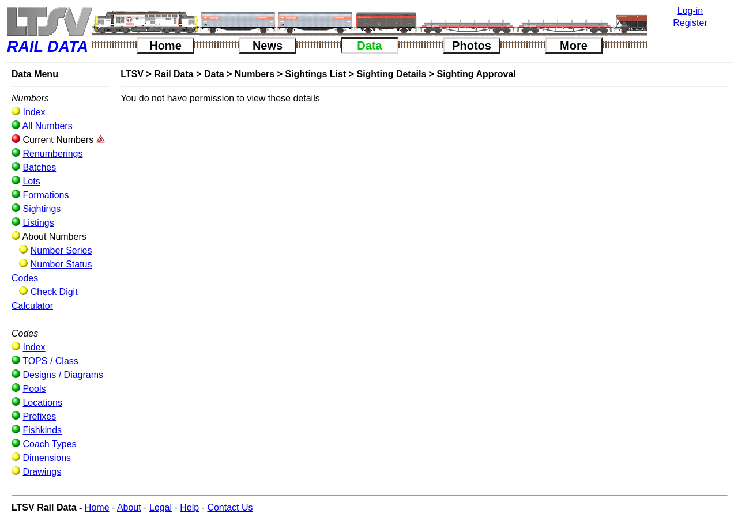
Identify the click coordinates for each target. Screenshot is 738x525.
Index (33, 112)
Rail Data (173, 74)
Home (165, 45)
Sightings (41, 209)
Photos (471, 45)
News (268, 45)
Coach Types (49, 444)
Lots (31, 181)
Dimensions (46, 458)
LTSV (132, 74)
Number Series (61, 250)
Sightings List (315, 74)
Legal (160, 507)
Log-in (690, 11)
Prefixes (39, 416)
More (574, 45)
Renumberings (52, 153)
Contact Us (230, 507)
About (129, 507)
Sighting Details (391, 74)
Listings (38, 223)
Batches (39, 167)
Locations (42, 402)
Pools (34, 389)
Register (690, 23)
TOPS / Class (50, 361)
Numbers (254, 74)
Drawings (41, 472)
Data (369, 45)
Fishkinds (42, 430)
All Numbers (47, 126)
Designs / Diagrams (62, 375)
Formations (45, 195)
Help (189, 507)
